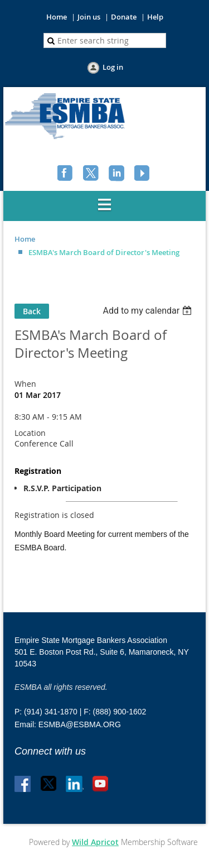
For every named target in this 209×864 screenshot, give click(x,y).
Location (30, 433)
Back (32, 311)
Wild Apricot (95, 842)
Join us (88, 17)
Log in (113, 67)
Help (155, 17)
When (25, 383)
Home (56, 17)
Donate (124, 17)
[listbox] (149, 311)
